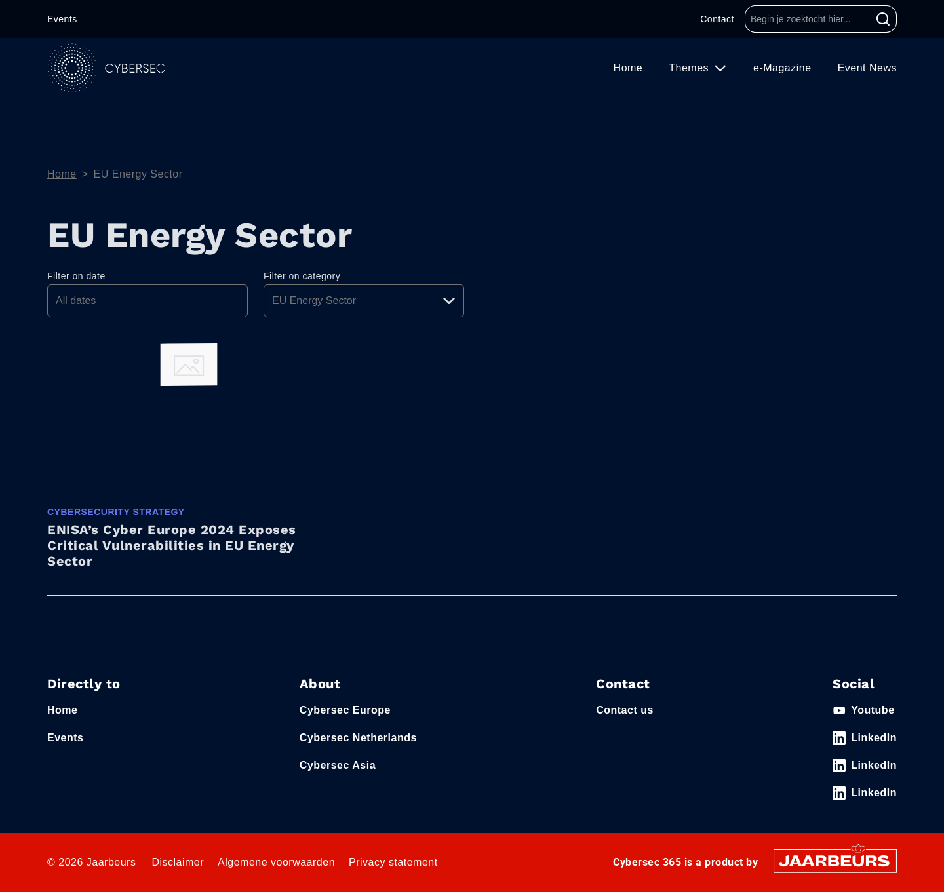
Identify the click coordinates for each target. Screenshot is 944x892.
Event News (867, 67)
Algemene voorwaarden (276, 862)
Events (62, 19)
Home (628, 67)
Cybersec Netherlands (358, 737)
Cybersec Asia (338, 765)
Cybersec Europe (345, 710)
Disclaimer (177, 862)
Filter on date (76, 276)
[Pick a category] (364, 300)
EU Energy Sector (138, 174)
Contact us (625, 710)
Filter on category (302, 276)
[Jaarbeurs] (835, 860)
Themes (690, 67)
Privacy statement (393, 862)
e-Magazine (782, 67)
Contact (717, 19)
